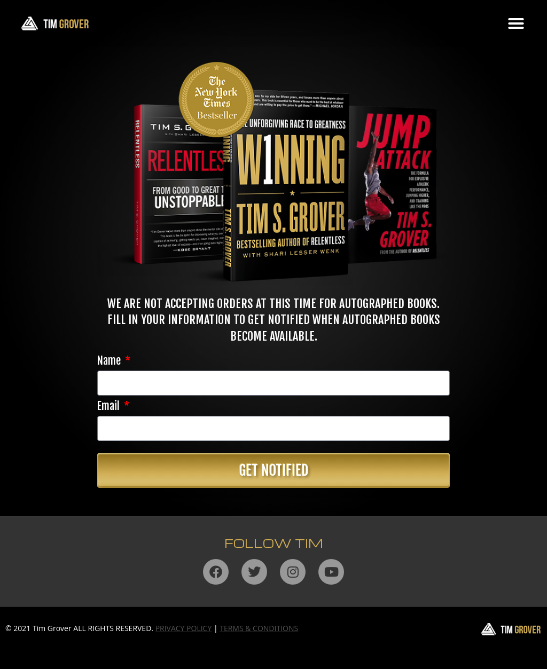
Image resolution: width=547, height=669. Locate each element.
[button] (516, 23)
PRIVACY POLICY (183, 628)
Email (109, 407)
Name (110, 361)
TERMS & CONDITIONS (259, 628)
